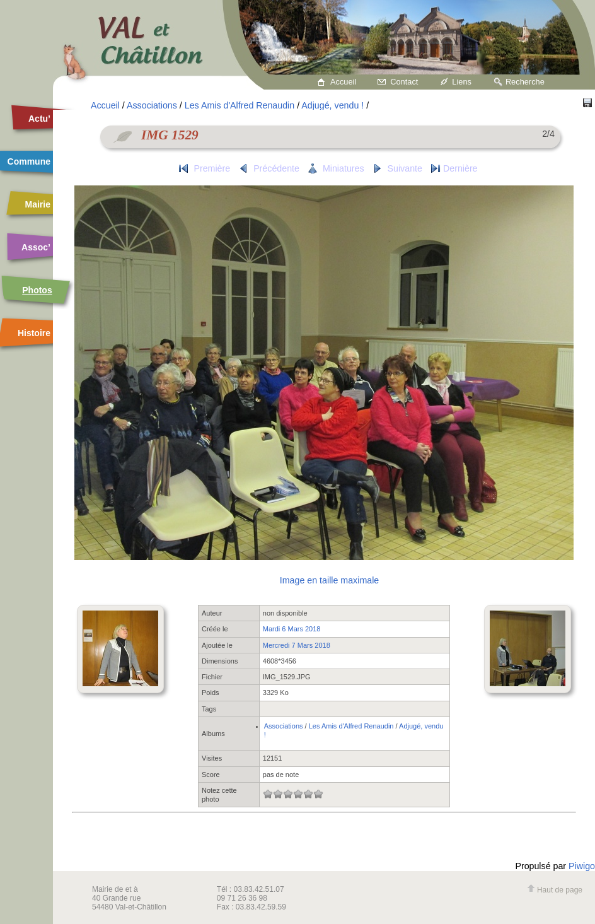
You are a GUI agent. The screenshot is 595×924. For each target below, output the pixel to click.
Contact (404, 81)
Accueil (343, 81)
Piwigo (582, 866)
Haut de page (554, 890)
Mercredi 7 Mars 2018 (296, 645)
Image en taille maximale (329, 580)
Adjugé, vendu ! (332, 105)
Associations (152, 105)
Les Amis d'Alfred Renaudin (239, 105)
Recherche (525, 81)
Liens (461, 81)
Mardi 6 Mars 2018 (292, 629)
